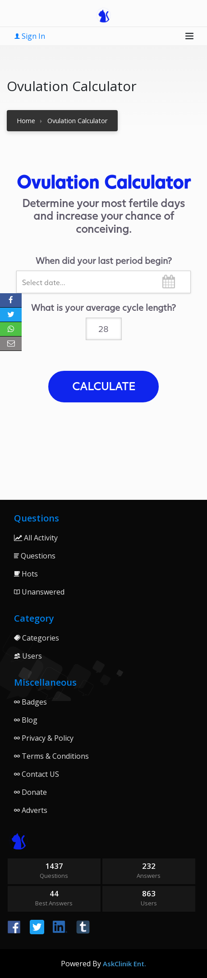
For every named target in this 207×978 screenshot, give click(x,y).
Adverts (30, 810)
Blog (25, 720)
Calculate (103, 385)
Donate (30, 792)
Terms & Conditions (51, 756)
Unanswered (39, 592)
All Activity (36, 538)
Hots (26, 574)
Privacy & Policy (44, 738)
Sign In (29, 36)
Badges (30, 702)
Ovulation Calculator (77, 120)
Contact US (36, 774)
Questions (34, 556)
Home (26, 120)
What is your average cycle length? (103, 307)
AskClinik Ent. (124, 963)
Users (28, 656)
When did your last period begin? (104, 260)
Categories (36, 638)
